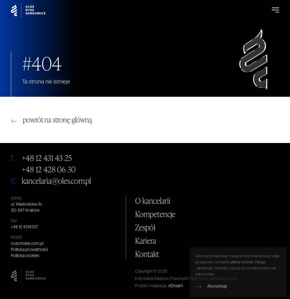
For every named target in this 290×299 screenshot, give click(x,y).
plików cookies (241, 276)
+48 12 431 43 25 (47, 157)
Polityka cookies (25, 256)
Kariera (145, 241)
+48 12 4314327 (24, 227)
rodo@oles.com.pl (27, 244)
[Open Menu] (275, 10)
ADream (175, 286)
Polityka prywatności (29, 250)
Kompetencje (155, 214)
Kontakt (147, 254)
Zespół (145, 227)
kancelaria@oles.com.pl (56, 180)
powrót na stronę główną (57, 120)
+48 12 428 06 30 (49, 169)
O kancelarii (152, 201)
